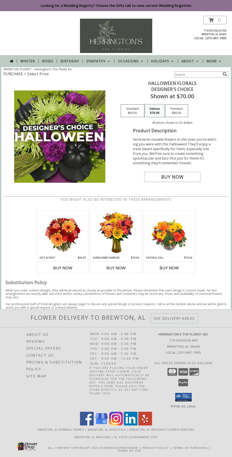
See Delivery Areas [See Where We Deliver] (174, 318)
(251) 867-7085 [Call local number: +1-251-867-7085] (215, 38)
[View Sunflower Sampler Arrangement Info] (116, 233)
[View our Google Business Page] (101, 424)
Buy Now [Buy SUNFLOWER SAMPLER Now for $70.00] (116, 268)
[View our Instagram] (116, 424)
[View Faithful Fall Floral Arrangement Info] (169, 233)
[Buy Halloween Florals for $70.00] (172, 177)
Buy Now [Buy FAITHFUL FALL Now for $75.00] (169, 268)
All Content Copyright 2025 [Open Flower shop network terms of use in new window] (73, 447)
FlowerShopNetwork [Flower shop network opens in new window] (119, 447)
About (190, 61)
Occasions (131, 61)
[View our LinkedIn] (130, 424)
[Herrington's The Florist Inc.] (116, 35)
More (214, 61)
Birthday (69, 61)
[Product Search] (198, 74)
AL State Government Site (135, 437)
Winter (27, 61)
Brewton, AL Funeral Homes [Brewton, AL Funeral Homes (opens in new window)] (61, 429)
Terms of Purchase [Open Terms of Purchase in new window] (190, 447)
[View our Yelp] (145, 424)
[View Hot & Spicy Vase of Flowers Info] (63, 233)
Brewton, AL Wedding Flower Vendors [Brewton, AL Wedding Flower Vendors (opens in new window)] (162, 429)
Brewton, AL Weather (92, 437)
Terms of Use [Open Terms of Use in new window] (129, 450)
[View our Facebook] (87, 424)
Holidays (162, 61)
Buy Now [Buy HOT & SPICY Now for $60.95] (62, 268)
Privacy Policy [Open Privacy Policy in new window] (155, 447)
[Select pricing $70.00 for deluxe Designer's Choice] (154, 111)
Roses (47, 61)
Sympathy (98, 61)
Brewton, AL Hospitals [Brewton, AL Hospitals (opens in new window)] (107, 429)
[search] (224, 74)
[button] (214, 20)
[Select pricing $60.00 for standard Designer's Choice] (132, 111)
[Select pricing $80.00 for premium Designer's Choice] (176, 111)
